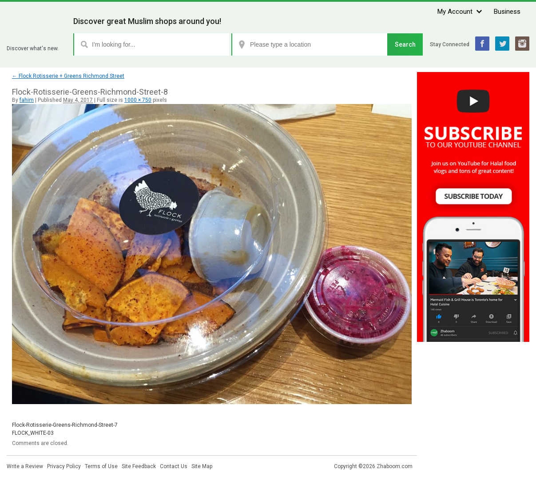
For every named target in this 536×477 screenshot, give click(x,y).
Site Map (201, 466)
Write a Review (25, 466)
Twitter (502, 43)
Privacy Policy (64, 466)
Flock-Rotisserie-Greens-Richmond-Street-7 (65, 425)
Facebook (482, 43)
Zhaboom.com (395, 466)
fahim (27, 100)
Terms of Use (101, 466)
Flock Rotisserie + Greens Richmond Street (68, 76)
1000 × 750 (137, 100)
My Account (454, 12)
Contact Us (173, 466)
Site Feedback (139, 466)
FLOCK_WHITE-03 (33, 433)
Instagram (522, 43)
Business (507, 12)
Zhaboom (37, 37)
